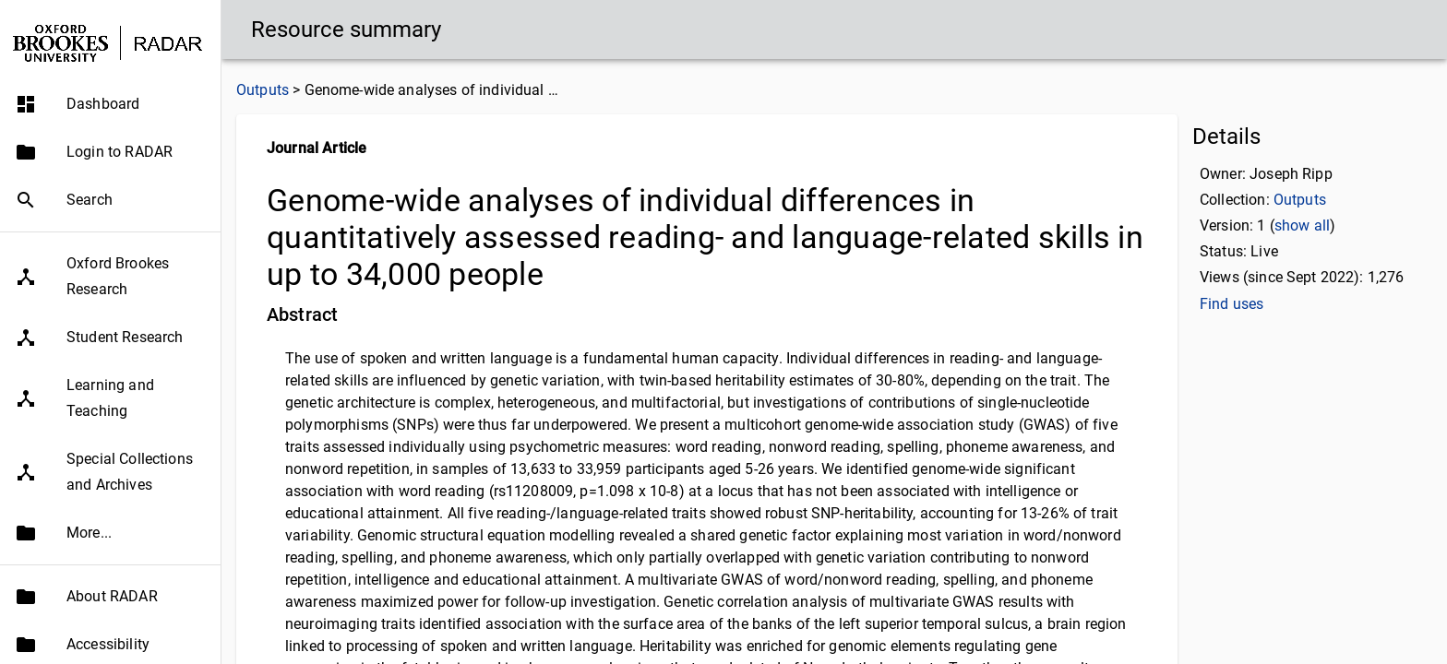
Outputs (262, 90)
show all (1302, 225)
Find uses (1231, 304)
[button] (110, 104)
